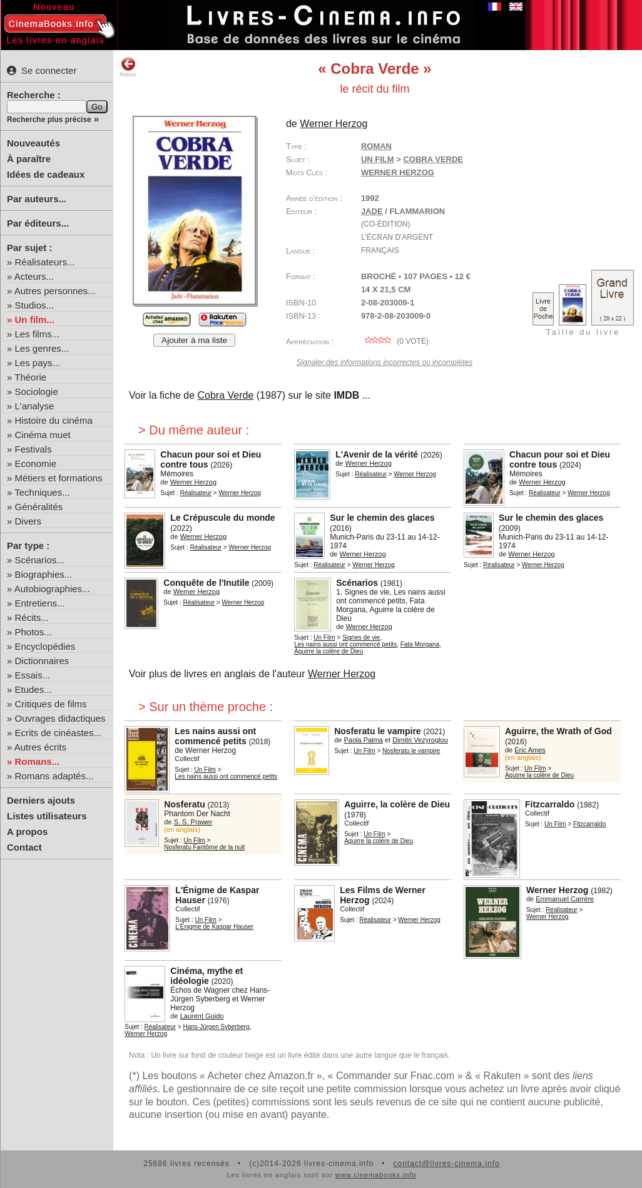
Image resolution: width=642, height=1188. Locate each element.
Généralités (39, 506)
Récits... (32, 617)
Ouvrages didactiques (60, 718)
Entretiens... (40, 603)
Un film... (34, 319)
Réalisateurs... (45, 262)
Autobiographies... (52, 588)
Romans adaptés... (54, 776)
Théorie (30, 377)
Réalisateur (196, 492)
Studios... (34, 305)
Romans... (37, 761)
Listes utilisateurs (47, 816)
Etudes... (33, 689)
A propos (27, 831)
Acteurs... (34, 276)
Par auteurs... (36, 198)
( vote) (395, 341)
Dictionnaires (42, 660)
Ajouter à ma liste (194, 340)
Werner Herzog (397, 172)
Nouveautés (33, 143)
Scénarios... (39, 560)
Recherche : (34, 95)
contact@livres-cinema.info (446, 1163)
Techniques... (41, 492)
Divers (28, 521)
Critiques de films (51, 704)
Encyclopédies (45, 646)
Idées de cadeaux (45, 174)
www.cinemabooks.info (376, 1175)
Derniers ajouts (41, 800)
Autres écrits (40, 747)
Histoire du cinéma (54, 420)
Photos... (33, 632)
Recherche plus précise (49, 119)
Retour (128, 67)
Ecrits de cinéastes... (58, 732)
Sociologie (36, 391)
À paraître (29, 158)
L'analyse (34, 406)
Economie (36, 463)
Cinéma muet (43, 434)
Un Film (377, 159)
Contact (24, 847)
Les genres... (42, 348)
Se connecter (41, 70)
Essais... (33, 675)
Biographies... (44, 574)
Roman (376, 146)
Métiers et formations (59, 478)
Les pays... (38, 362)
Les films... (37, 334)
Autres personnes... (55, 290)
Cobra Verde (225, 395)
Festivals (33, 449)
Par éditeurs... (38, 223)
